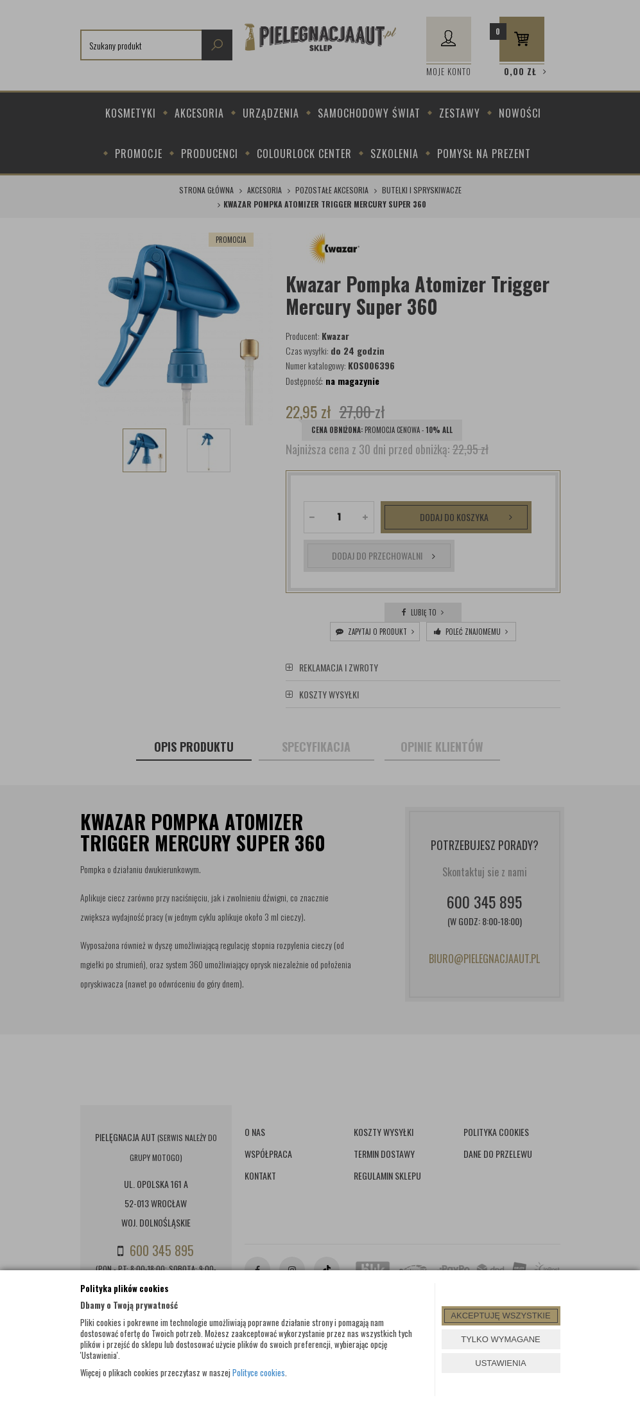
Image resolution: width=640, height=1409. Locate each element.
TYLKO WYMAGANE (501, 1339)
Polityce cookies (258, 1372)
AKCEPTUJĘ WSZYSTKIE (500, 1315)
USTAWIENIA (500, 1363)
